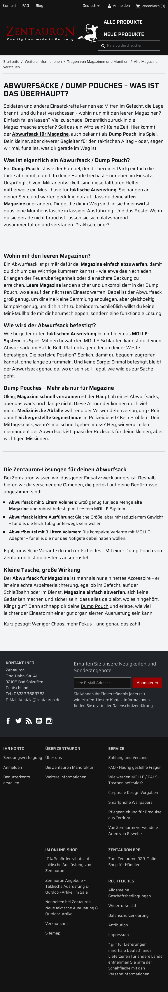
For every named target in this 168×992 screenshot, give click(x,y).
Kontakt (9, 5)
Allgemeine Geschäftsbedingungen (129, 893)
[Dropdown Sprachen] (92, 5)
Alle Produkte (123, 22)
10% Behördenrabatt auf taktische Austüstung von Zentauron (68, 865)
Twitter (18, 721)
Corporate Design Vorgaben (133, 792)
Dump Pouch (94, 606)
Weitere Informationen (65, 777)
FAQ (25, 5)
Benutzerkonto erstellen (16, 780)
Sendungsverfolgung (22, 757)
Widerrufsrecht (122, 905)
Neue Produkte (124, 34)
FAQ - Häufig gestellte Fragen (135, 767)
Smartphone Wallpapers (130, 802)
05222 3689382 (29, 693)
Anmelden (12, 767)
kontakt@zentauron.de (39, 700)
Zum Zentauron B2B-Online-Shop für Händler (134, 862)
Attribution (118, 925)
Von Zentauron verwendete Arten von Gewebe (133, 830)
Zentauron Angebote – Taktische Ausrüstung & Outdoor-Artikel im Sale (67, 886)
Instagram (49, 721)
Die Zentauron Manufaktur (69, 767)
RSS (29, 721)
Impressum (118, 934)
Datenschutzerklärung (128, 915)
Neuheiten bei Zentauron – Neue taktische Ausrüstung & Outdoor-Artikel (71, 908)
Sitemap (52, 933)
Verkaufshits (56, 923)
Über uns (53, 757)
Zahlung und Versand (128, 757)
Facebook (8, 721)
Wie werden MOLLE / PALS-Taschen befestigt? (133, 780)
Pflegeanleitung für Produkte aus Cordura (134, 815)
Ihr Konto (13, 748)
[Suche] (129, 45)
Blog (39, 5)
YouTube (39, 721)
